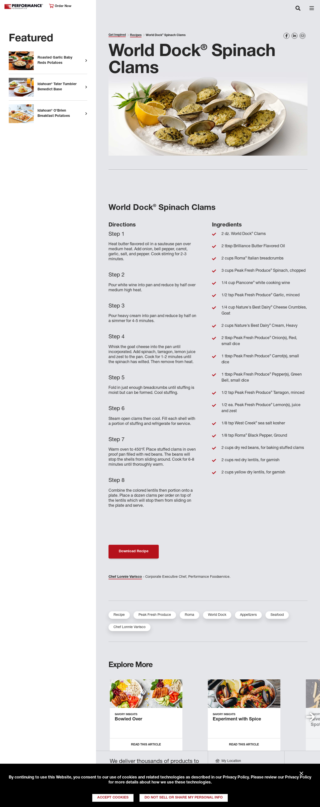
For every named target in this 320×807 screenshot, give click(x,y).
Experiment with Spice (237, 719)
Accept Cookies (112, 797)
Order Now (60, 6)
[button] (310, 716)
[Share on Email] (303, 36)
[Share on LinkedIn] (295, 36)
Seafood (277, 615)
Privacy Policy (236, 778)
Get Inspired (117, 35)
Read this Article (146, 744)
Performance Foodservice (24, 6)
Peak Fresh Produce (154, 615)
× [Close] (301, 774)
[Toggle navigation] (298, 9)
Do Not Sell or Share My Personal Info (183, 797)
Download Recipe (133, 551)
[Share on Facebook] (287, 36)
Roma (189, 615)
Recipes (136, 35)
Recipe (119, 615)
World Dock (217, 615)
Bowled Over (128, 719)
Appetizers (248, 615)
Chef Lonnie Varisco (125, 577)
